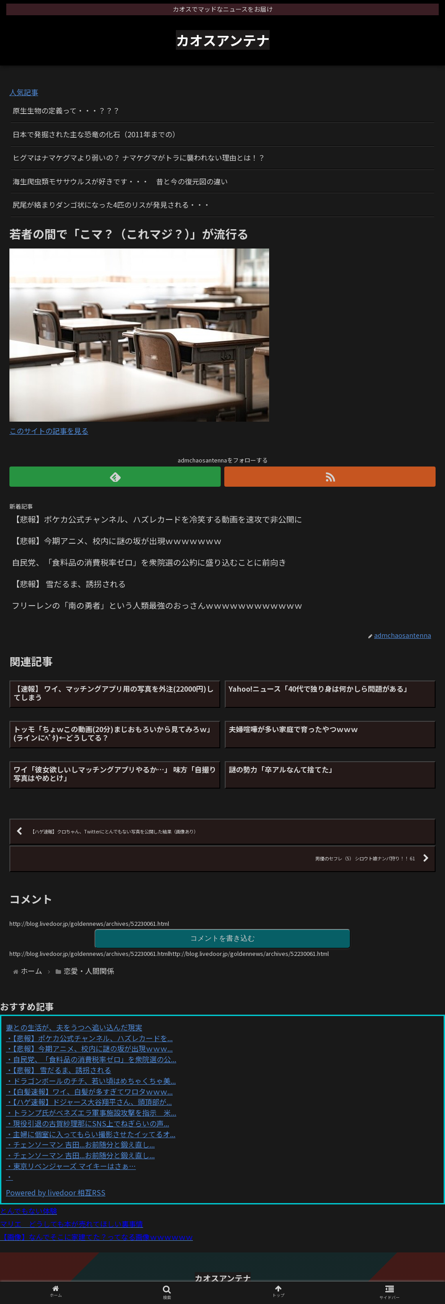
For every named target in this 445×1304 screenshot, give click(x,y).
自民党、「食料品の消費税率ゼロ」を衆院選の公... (94, 1059)
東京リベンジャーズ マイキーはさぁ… (74, 1165)
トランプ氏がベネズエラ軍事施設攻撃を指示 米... (94, 1112)
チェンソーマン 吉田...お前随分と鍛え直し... (84, 1144)
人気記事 (23, 92)
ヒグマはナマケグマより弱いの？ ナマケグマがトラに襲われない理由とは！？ (139, 157)
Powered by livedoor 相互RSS (55, 1192)
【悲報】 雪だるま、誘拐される (62, 1069)
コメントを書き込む (222, 938)
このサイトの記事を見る (48, 430)
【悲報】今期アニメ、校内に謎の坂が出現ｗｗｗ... (93, 1048)
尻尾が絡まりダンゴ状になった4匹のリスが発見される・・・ (111, 204)
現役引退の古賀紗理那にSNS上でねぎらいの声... (91, 1123)
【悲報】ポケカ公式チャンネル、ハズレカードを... (93, 1038)
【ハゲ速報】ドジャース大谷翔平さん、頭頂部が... (92, 1101)
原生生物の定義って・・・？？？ (66, 110)
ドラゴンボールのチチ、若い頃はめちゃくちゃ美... (94, 1080)
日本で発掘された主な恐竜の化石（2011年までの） (96, 134)
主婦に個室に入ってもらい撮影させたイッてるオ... (94, 1134)
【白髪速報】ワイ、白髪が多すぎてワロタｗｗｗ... (93, 1091)
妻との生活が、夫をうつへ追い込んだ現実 (74, 1027)
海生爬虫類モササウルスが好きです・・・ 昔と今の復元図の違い (120, 181)
